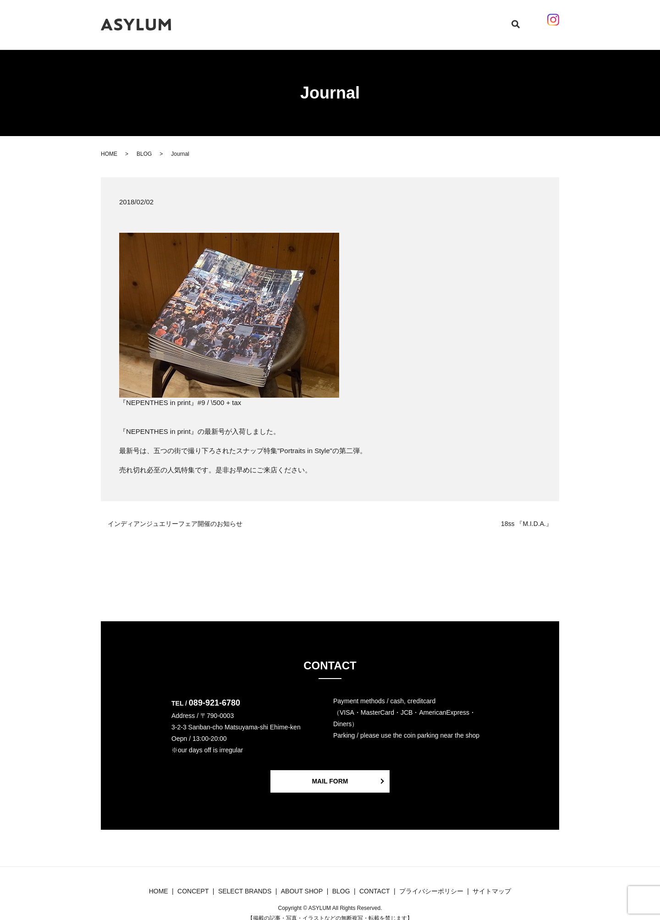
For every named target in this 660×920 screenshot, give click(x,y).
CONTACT (442, 19)
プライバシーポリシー (431, 882)
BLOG (362, 19)
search (503, 20)
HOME (238, 19)
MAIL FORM (330, 772)
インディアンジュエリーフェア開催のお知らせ (175, 515)
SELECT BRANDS (319, 19)
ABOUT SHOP (399, 19)
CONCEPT (270, 19)
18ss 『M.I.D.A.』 (526, 515)
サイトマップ (492, 882)
